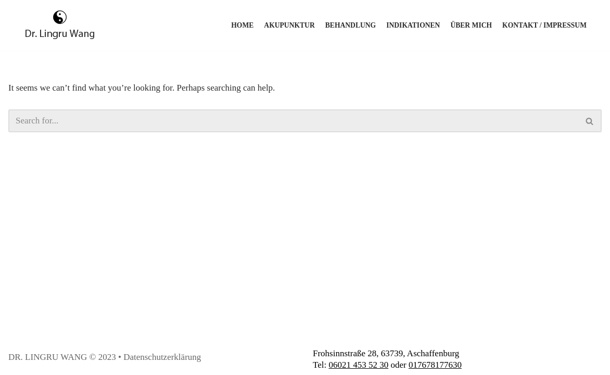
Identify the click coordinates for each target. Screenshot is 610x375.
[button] (589, 121)
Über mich (471, 25)
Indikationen (413, 25)
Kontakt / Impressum (544, 25)
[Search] (293, 120)
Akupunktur (289, 25)
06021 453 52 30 (358, 365)
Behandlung (350, 25)
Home (242, 25)
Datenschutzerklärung (162, 357)
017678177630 (435, 365)
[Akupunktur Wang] (60, 25)
